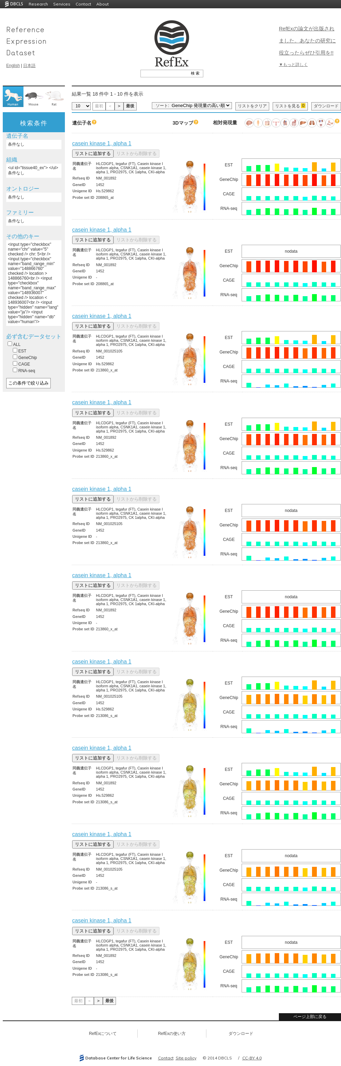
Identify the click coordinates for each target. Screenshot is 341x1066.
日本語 (29, 65)
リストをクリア (252, 106)
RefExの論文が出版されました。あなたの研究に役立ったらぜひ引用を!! (307, 41)
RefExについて (103, 1033)
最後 (130, 106)
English (13, 65)
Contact (83, 4)
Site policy (186, 1057)
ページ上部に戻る (310, 1016)
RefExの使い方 (172, 1033)
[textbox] (164, 73)
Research (38, 4)
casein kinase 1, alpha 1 (101, 143)
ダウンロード (326, 106)
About (102, 4)
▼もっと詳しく (293, 64)
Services (61, 4)
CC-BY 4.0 (252, 1057)
